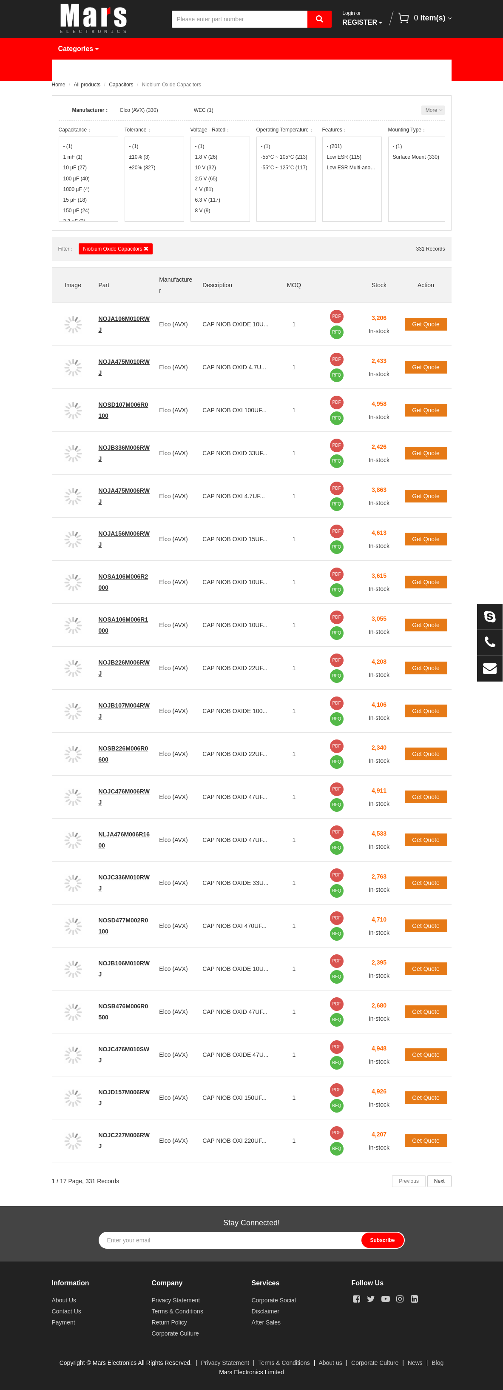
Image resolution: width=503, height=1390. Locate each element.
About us (330, 1362)
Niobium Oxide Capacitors (115, 248)
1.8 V (206, 157)
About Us (365, 70)
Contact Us (82, 91)
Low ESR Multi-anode (352, 168)
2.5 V (206, 179)
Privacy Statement (176, 1300)
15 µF (75, 200)
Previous (409, 1181)
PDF (336, 316)
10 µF (75, 168)
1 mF (72, 157)
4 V (204, 189)
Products (123, 70)
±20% (142, 168)
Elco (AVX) (132, 110)
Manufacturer (185, 70)
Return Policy (169, 1322)
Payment (63, 1322)
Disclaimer (265, 1311)
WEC (200, 110)
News (315, 70)
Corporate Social (274, 1300)
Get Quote (426, 324)
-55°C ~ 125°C (284, 168)
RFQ (336, 332)
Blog (437, 1362)
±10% (139, 157)
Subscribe (382, 1240)
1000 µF (76, 189)
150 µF (76, 211)
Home (74, 70)
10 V (205, 168)
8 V (202, 211)
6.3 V (207, 200)
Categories (78, 48)
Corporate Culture (175, 1333)
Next (439, 1181)
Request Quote (257, 70)
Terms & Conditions (177, 1311)
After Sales (266, 1322)
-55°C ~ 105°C (284, 157)
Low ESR (344, 157)
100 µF (76, 179)
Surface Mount (416, 157)
